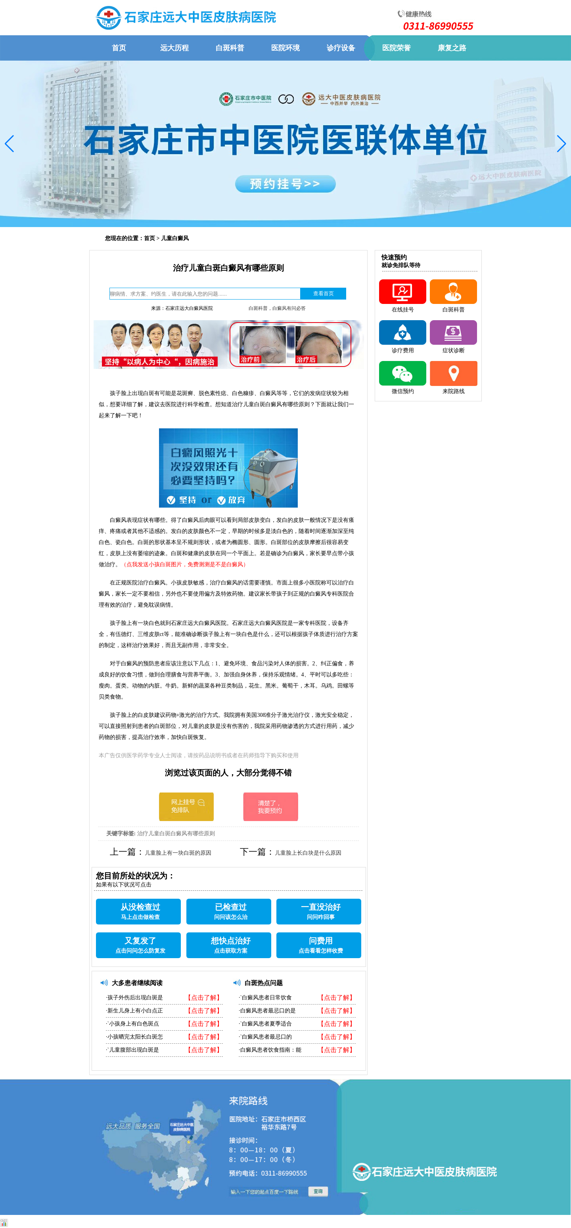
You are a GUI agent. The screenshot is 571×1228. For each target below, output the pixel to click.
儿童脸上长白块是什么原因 (308, 853)
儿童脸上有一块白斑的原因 (178, 853)
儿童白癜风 (175, 238)
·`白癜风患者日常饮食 (265, 998)
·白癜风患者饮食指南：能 (270, 1050)
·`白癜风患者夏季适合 (265, 1024)
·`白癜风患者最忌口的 (265, 1037)
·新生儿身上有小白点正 (134, 1011)
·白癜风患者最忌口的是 (267, 1011)
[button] (9, 144)
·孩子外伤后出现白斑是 (134, 998)
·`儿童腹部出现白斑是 (132, 1050)
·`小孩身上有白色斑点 (132, 1024)
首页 (149, 238)
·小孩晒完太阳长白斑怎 (134, 1037)
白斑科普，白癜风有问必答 (277, 308)
